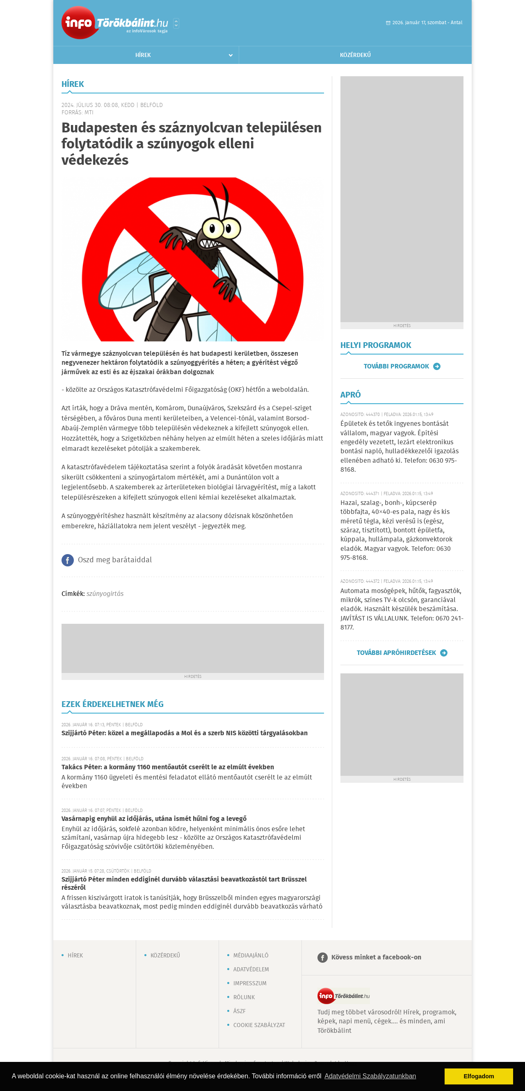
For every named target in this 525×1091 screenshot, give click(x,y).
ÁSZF (239, 1011)
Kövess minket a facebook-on (376, 957)
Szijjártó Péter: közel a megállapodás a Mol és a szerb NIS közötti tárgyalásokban (185, 733)
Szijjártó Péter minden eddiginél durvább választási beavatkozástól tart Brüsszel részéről (184, 884)
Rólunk (244, 997)
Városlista (176, 23)
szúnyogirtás (105, 594)
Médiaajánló (251, 955)
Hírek (143, 55)
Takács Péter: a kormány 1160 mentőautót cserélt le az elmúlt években (168, 767)
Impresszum (250, 983)
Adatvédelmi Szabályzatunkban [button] (370, 1076)
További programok (396, 366)
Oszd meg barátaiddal (115, 560)
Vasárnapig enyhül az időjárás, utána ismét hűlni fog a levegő (154, 819)
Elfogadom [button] (479, 1076)
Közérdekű (355, 55)
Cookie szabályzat (259, 1025)
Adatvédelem (251, 969)
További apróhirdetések (396, 653)
